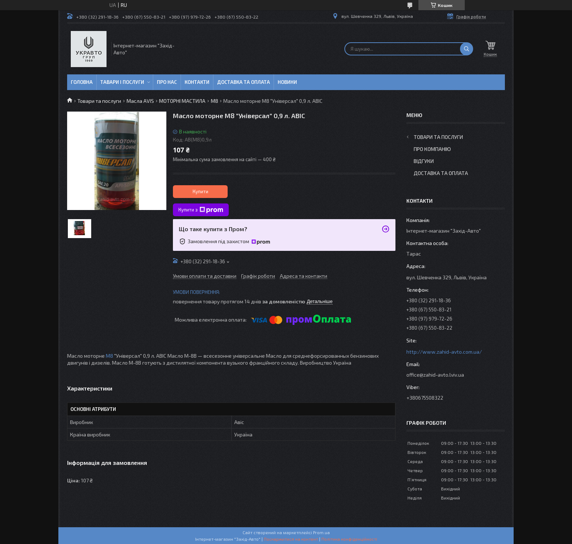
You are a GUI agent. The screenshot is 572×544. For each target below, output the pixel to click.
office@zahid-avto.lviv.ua (435, 375)
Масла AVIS (140, 101)
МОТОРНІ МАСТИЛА (182, 101)
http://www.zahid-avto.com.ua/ (444, 352)
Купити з (200, 210)
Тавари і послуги (122, 82)
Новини (287, 82)
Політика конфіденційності (349, 538)
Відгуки (424, 161)
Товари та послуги (99, 101)
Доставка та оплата (243, 82)
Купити (200, 191)
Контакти (197, 82)
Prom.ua (321, 532)
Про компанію (432, 149)
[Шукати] (466, 48)
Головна (82, 82)
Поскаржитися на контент (291, 538)
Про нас (167, 82)
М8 (214, 101)
